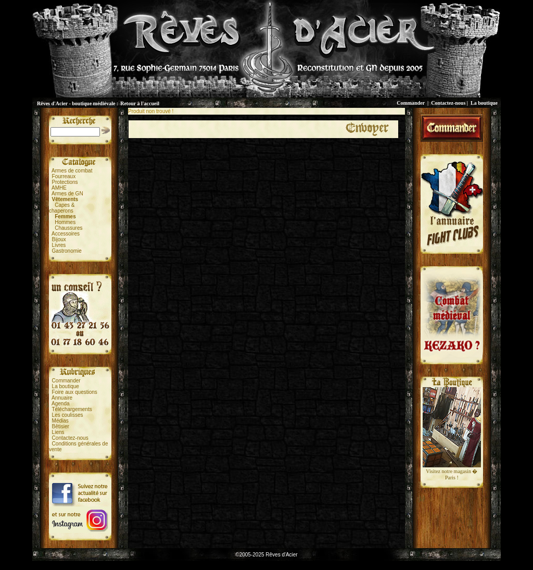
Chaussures (68, 228)
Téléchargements (72, 409)
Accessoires (66, 234)
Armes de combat (72, 171)
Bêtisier (60, 426)
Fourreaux (64, 176)
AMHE (59, 188)
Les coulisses (67, 415)
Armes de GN (67, 193)
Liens (58, 432)
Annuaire (62, 398)
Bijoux (59, 239)
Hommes (65, 222)
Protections (65, 182)
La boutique (484, 103)
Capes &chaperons (61, 208)
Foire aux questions (74, 392)
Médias (60, 421)
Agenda (60, 403)
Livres (59, 245)
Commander (411, 103)
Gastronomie (67, 251)
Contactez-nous (448, 103)
